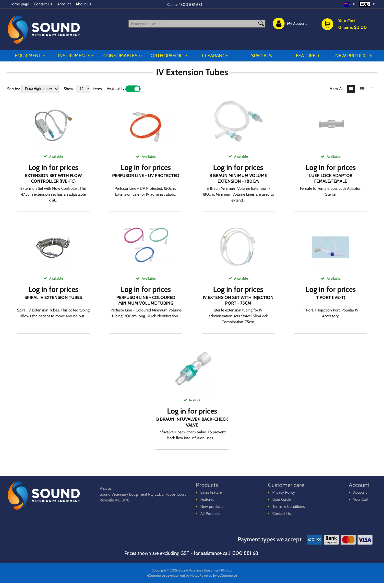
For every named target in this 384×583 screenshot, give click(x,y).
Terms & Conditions (288, 506)
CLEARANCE (215, 56)
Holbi (194, 575)
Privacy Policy (283, 492)
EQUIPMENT (28, 56)
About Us (83, 4)
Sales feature (211, 492)
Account (64, 4)
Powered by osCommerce (218, 575)
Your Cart (360, 499)
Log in (37, 167)
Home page (19, 4)
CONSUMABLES (120, 56)
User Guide (281, 499)
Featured (307, 56)
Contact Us (43, 4)
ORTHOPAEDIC (167, 56)
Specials (261, 56)
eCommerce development (166, 575)
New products (353, 56)
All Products (210, 513)
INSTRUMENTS (74, 56)
